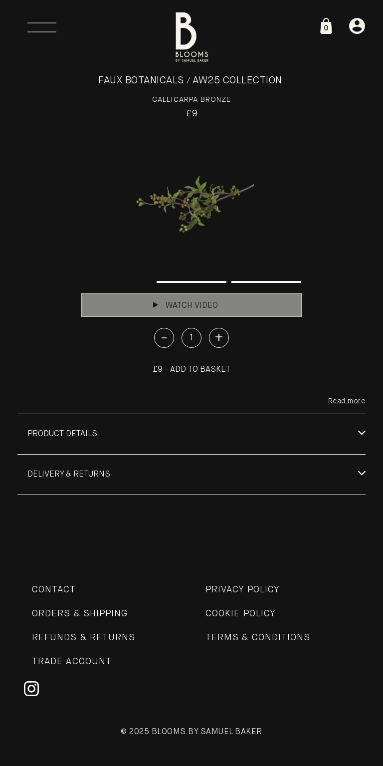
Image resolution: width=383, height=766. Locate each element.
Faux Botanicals (141, 80)
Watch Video (185, 305)
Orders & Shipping (80, 613)
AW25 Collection (237, 80)
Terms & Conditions (257, 637)
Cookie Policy (240, 613)
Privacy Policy (242, 589)
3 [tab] (266, 282)
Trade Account (72, 661)
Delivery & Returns (68, 475)
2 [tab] (191, 282)
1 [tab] (117, 282)
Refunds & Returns (83, 637)
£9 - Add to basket (191, 370)
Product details (62, 434)
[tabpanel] (191, 204)
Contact (54, 589)
